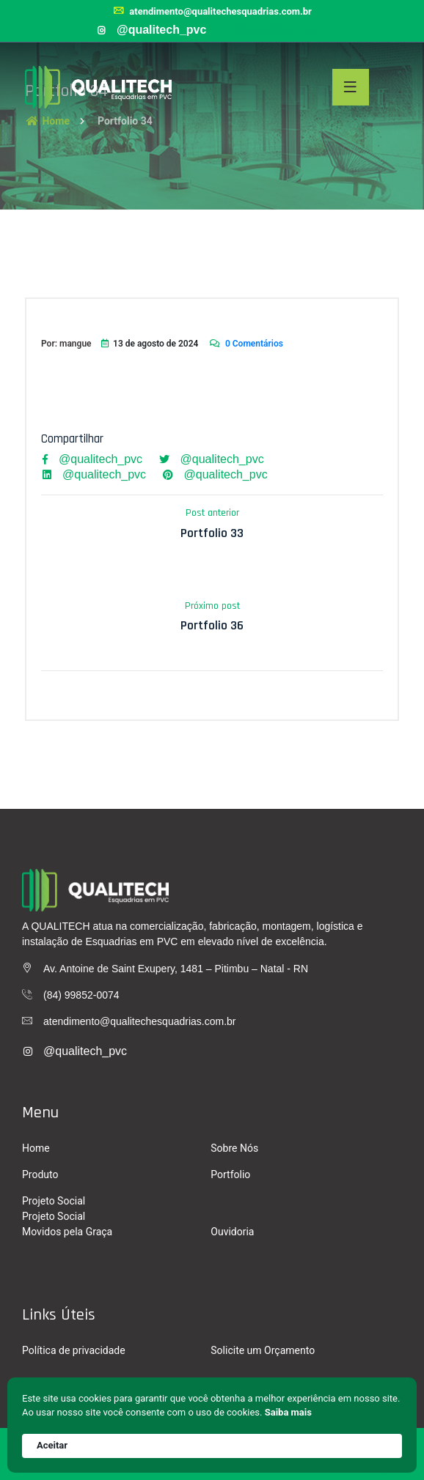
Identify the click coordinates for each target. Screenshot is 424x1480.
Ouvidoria (232, 1231)
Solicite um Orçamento (263, 1350)
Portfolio (230, 1174)
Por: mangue (66, 343)
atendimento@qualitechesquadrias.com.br (212, 11)
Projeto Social (53, 1201)
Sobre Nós (234, 1148)
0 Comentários (245, 343)
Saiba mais (288, 1412)
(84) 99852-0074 (81, 995)
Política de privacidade (73, 1350)
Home (36, 1148)
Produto (40, 1174)
